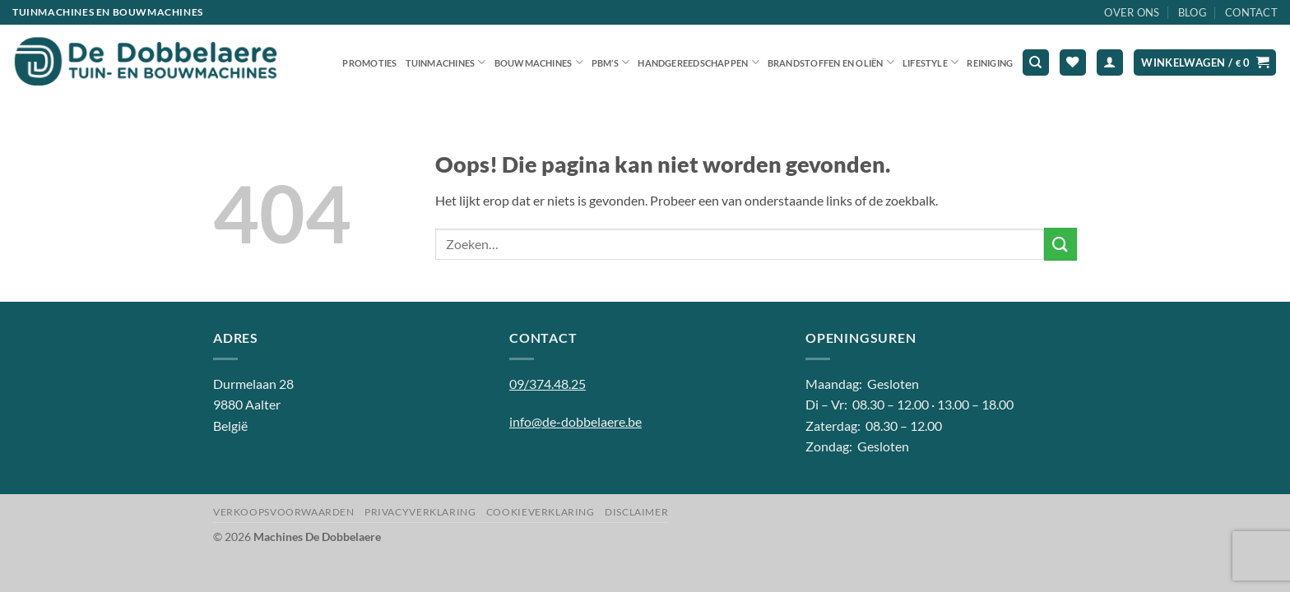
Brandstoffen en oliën (831, 62)
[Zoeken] (1036, 62)
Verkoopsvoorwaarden (284, 512)
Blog (1192, 12)
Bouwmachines (538, 62)
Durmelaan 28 (253, 383)
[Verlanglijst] (1073, 62)
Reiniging (990, 63)
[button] (1110, 62)
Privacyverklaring (420, 512)
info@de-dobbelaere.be (575, 421)
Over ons (1131, 12)
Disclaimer (636, 512)
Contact (1251, 12)
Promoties (369, 63)
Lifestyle (930, 62)
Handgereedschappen (698, 62)
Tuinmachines (446, 62)
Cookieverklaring (540, 512)
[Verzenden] (1060, 244)
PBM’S (611, 62)
